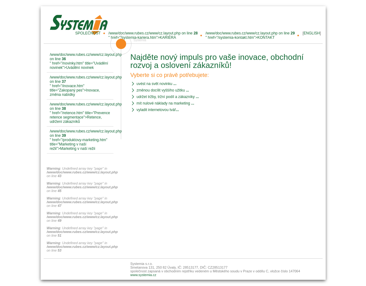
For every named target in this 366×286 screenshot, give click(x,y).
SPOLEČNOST (88, 33)
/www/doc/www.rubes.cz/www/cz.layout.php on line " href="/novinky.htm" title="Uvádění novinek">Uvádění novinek (81, 61)
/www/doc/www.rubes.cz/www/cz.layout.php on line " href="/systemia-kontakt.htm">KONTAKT (250, 35)
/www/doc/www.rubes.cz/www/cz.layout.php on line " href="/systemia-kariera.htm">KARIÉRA (153, 35)
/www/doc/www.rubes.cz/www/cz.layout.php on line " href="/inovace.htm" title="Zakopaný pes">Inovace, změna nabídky (81, 86)
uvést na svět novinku (157, 84)
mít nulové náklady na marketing (165, 103)
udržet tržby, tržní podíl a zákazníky (168, 97)
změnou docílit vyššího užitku (163, 90)
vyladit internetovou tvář (158, 110)
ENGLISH (311, 33)
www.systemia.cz (143, 275)
